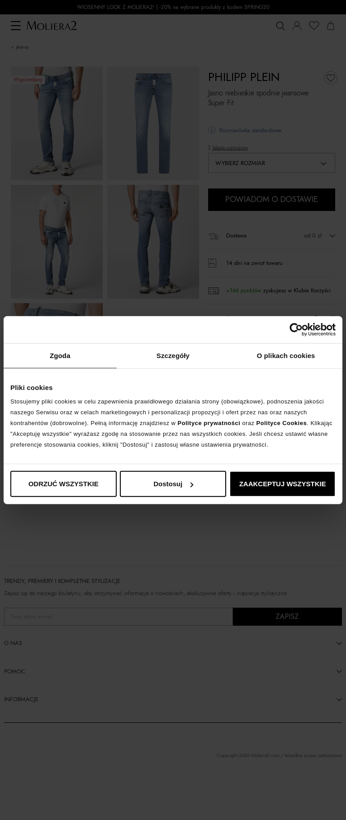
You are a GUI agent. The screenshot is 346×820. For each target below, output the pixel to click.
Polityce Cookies (281, 423)
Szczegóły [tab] (172, 355)
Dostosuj (173, 484)
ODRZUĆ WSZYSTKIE (63, 484)
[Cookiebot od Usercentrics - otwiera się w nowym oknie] (296, 329)
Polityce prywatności (209, 423)
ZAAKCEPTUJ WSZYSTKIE (282, 484)
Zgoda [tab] (60, 355)
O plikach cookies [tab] (286, 355)
